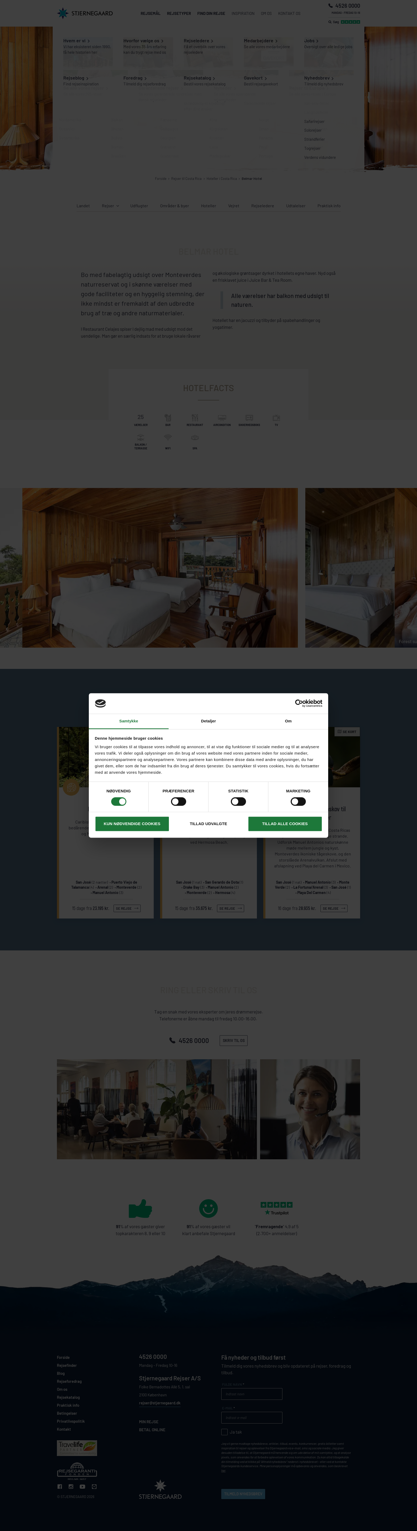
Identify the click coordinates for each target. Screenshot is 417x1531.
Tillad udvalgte (208, 823)
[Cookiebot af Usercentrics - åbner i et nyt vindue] (299, 703)
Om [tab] (288, 721)
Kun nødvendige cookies (132, 823)
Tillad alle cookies (285, 823)
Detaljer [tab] (208, 721)
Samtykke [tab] (128, 721)
